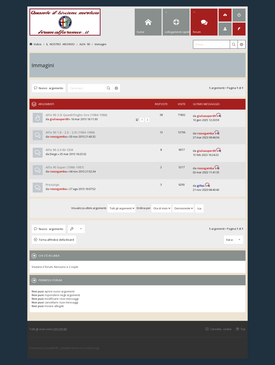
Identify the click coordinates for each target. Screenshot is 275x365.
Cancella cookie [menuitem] (221, 329)
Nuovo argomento (51, 88)
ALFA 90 (84, 44)
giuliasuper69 (59, 119)
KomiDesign (92, 348)
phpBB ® (52, 348)
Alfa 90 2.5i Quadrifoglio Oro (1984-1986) (76, 115)
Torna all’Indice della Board (56, 240)
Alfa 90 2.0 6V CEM (59, 150)
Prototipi (52, 185)
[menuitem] (225, 15)
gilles (200, 186)
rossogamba (58, 136)
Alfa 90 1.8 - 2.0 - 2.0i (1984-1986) (70, 132)
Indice (38, 44)
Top (243, 329)
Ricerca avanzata (116, 88)
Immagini (100, 44)
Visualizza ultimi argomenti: (103, 208)
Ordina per (153, 208)
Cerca (108, 88)
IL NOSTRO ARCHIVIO (60, 44)
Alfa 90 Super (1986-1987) (65, 167)
